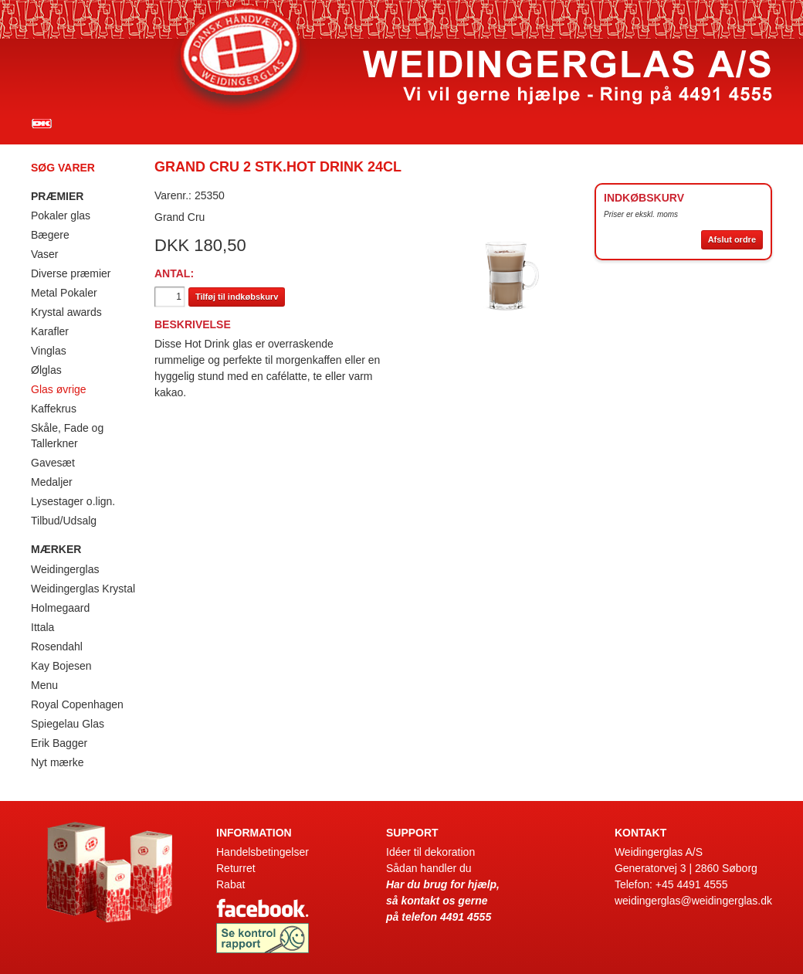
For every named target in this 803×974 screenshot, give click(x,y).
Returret (236, 868)
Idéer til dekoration (430, 852)
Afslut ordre (732, 239)
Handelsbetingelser (262, 852)
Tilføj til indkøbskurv (236, 296)
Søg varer (63, 167)
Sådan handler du (429, 868)
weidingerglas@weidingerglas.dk (693, 900)
